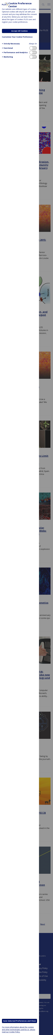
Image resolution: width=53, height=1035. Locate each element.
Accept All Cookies (19, 31)
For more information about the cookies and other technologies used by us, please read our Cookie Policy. (18, 1029)
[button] (10, 43)
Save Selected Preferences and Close (19, 1021)
